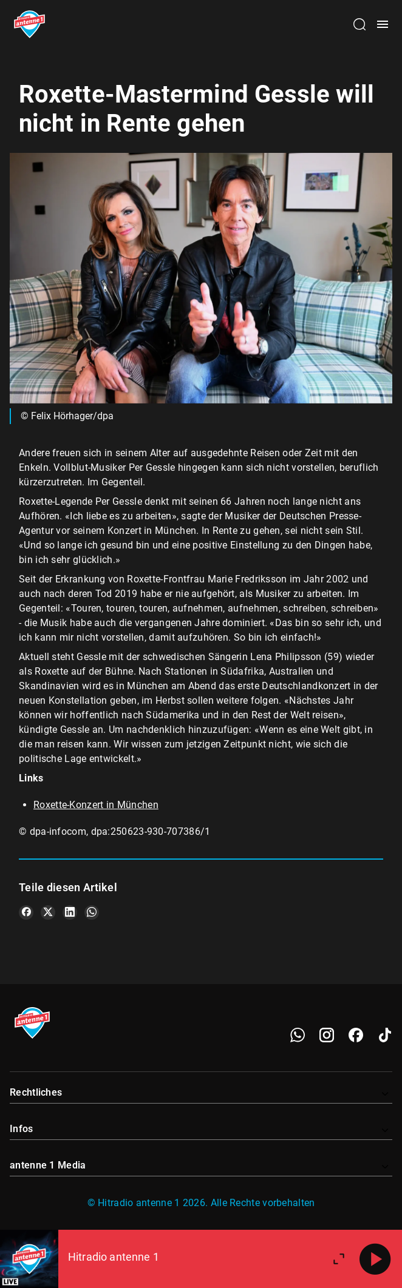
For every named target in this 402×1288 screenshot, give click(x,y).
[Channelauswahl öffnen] (359, 24)
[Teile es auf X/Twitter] (48, 912)
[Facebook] (356, 1035)
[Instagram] (326, 1035)
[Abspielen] (375, 1259)
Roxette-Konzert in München (95, 805)
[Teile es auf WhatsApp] (91, 912)
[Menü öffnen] (382, 24)
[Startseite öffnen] (29, 24)
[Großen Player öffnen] (339, 1259)
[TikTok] (385, 1035)
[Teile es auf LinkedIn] (70, 912)
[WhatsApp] (297, 1035)
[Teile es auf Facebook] (26, 912)
